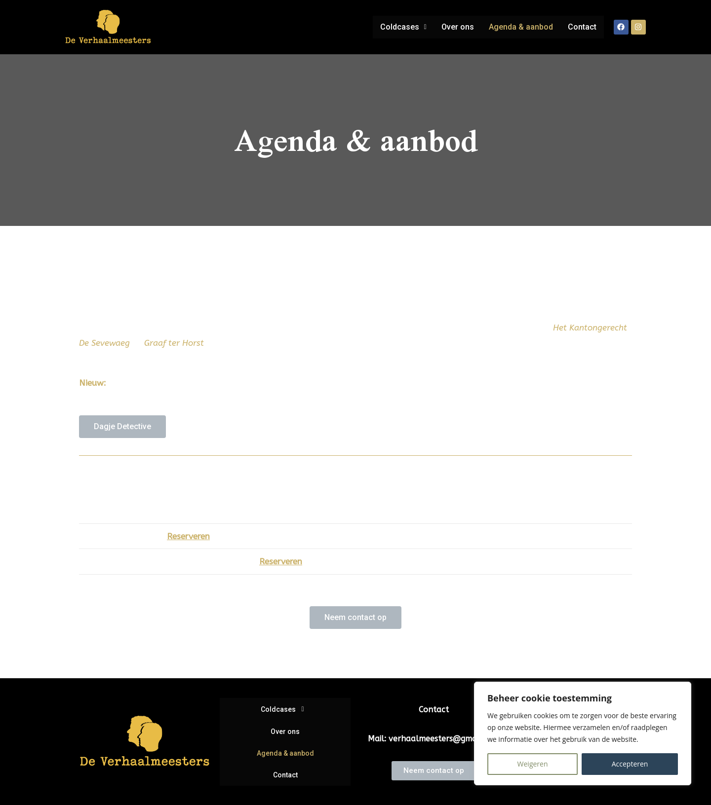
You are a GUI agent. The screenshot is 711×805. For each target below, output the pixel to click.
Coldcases (400, 27)
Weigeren (532, 763)
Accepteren (630, 763)
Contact (581, 27)
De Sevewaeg (105, 343)
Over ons (455, 27)
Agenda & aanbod (519, 27)
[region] (582, 733)
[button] (400, 27)
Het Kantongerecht (590, 327)
